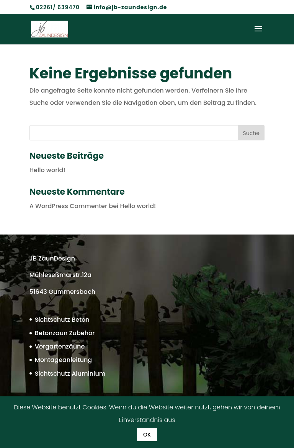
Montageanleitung (63, 359)
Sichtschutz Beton (62, 319)
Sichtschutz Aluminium (70, 373)
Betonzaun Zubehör (65, 333)
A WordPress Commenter (68, 206)
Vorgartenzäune (60, 346)
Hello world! (47, 170)
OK (147, 434)
